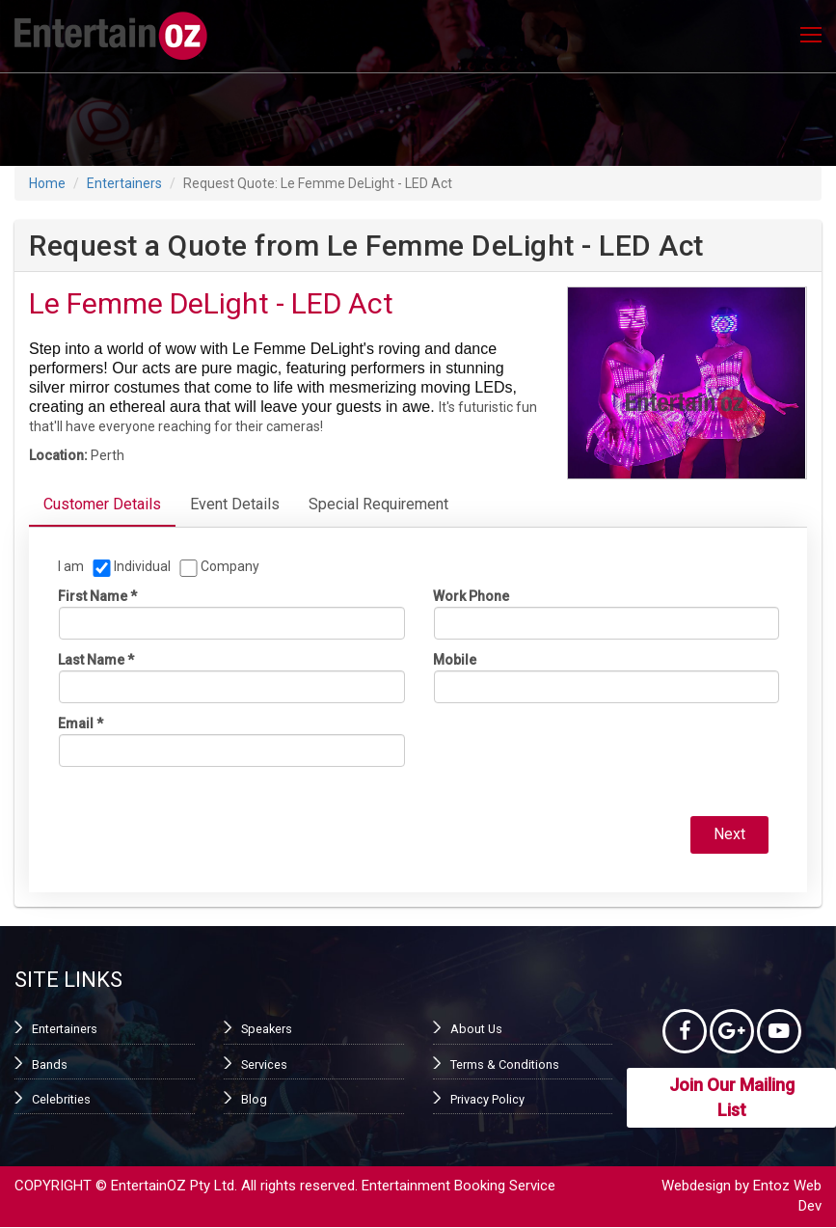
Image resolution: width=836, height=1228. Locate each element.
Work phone (471, 596)
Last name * (96, 660)
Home (47, 183)
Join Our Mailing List (732, 1099)
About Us (474, 1027)
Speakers (265, 1027)
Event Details (235, 504)
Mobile (454, 660)
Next (731, 833)
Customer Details (102, 504)
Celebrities (60, 1097)
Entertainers (124, 183)
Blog (253, 1097)
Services (264, 1062)
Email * (80, 723)
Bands (49, 1062)
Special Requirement (378, 504)
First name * (97, 596)
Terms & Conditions (502, 1062)
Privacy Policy (487, 1097)
